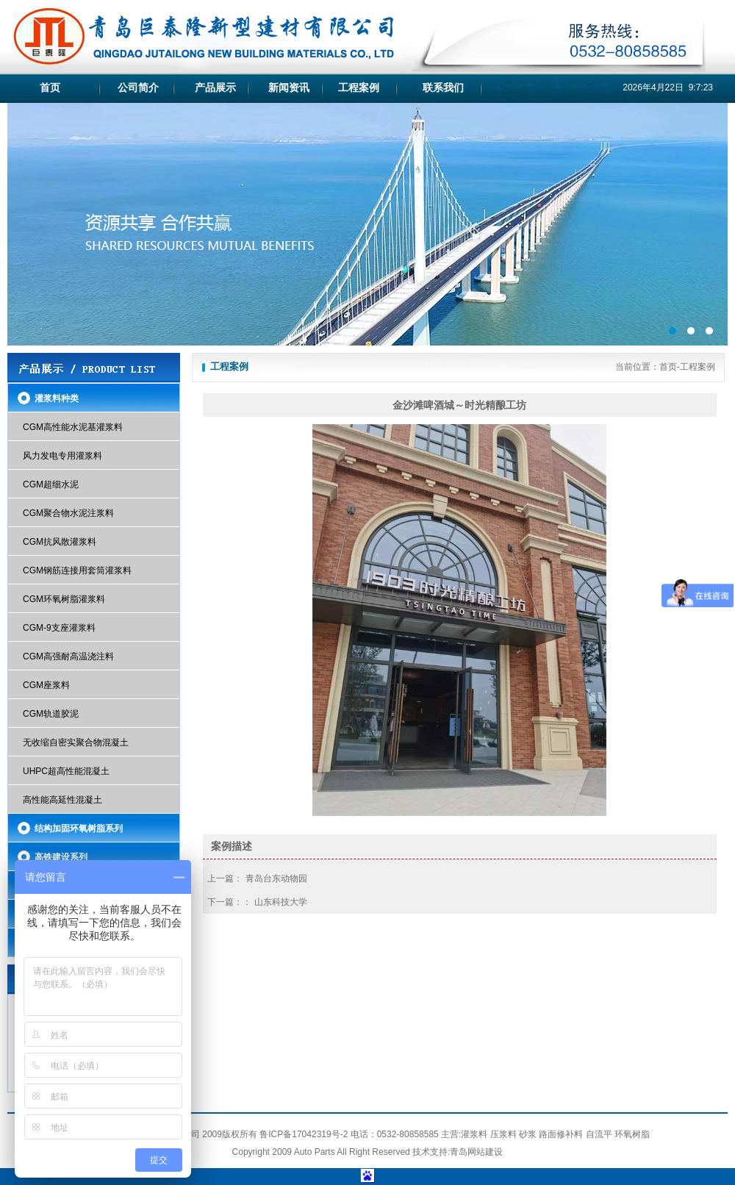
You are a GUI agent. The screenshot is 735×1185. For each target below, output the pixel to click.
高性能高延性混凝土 (62, 800)
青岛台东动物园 (276, 878)
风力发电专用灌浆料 (62, 456)
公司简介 (138, 87)
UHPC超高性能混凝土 (66, 771)
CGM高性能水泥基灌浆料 (73, 427)
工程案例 (358, 87)
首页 (50, 87)
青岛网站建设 (476, 1152)
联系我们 (443, 87)
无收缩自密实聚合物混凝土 (76, 742)
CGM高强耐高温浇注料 (68, 656)
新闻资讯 (288, 87)
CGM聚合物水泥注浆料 (68, 513)
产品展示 (215, 87)
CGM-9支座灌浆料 (59, 628)
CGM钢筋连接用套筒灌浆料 (77, 570)
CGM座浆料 (46, 685)
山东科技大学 (280, 902)
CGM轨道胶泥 (51, 714)
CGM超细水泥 (51, 484)
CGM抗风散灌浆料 (59, 542)
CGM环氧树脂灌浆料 (64, 599)
